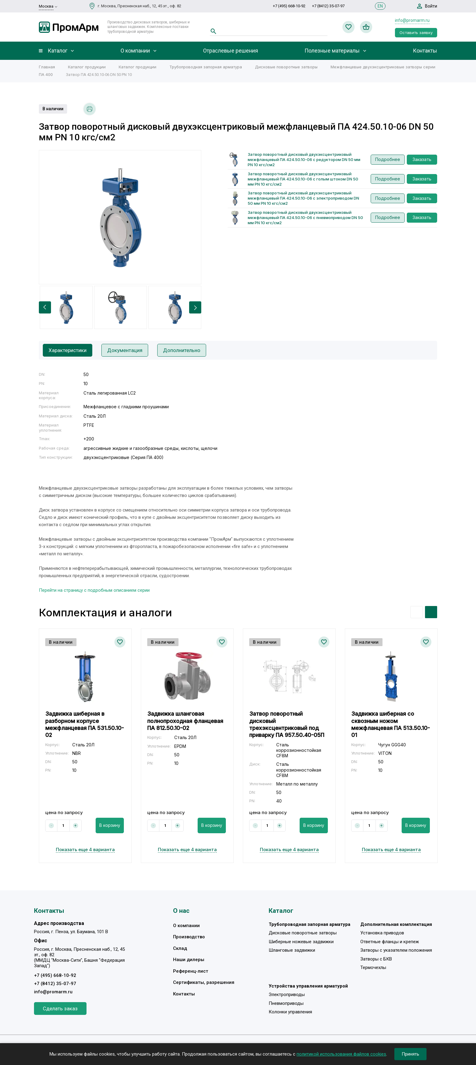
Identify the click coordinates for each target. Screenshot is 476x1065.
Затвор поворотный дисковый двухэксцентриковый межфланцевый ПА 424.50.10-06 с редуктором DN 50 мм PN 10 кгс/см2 (304, 159)
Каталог (57, 50)
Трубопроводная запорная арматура (205, 66)
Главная (47, 66)
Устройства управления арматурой (308, 986)
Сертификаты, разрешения (203, 982)
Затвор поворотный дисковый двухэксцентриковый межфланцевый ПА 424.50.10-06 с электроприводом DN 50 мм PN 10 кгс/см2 (303, 198)
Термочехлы (373, 967)
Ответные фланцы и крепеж (389, 941)
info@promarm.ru (412, 20)
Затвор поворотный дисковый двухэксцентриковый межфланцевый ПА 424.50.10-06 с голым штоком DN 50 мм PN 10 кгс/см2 (303, 179)
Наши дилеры (188, 959)
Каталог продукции (87, 66)
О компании (135, 50)
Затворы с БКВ (376, 959)
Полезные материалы (332, 50)
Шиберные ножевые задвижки (301, 941)
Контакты (425, 50)
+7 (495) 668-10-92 (289, 6)
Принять (410, 1054)
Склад (180, 948)
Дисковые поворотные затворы (286, 66)
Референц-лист (190, 971)
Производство (189, 937)
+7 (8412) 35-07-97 (328, 6)
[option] (120, 217)
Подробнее (387, 159)
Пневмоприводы (286, 1003)
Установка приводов (382, 933)
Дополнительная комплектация (396, 924)
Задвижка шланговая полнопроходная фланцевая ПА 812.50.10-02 (185, 721)
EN (380, 6)
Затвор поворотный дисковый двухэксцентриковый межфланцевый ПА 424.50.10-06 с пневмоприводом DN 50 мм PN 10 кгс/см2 (305, 217)
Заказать (422, 159)
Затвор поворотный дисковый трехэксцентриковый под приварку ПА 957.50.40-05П (286, 724)
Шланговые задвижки (292, 950)
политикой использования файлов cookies (341, 1054)
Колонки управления (290, 1012)
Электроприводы (287, 994)
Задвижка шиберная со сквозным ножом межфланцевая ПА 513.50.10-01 (390, 724)
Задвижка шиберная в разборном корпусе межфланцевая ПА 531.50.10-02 (84, 724)
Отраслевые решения (230, 50)
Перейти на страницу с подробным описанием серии (94, 590)
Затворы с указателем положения (396, 950)
